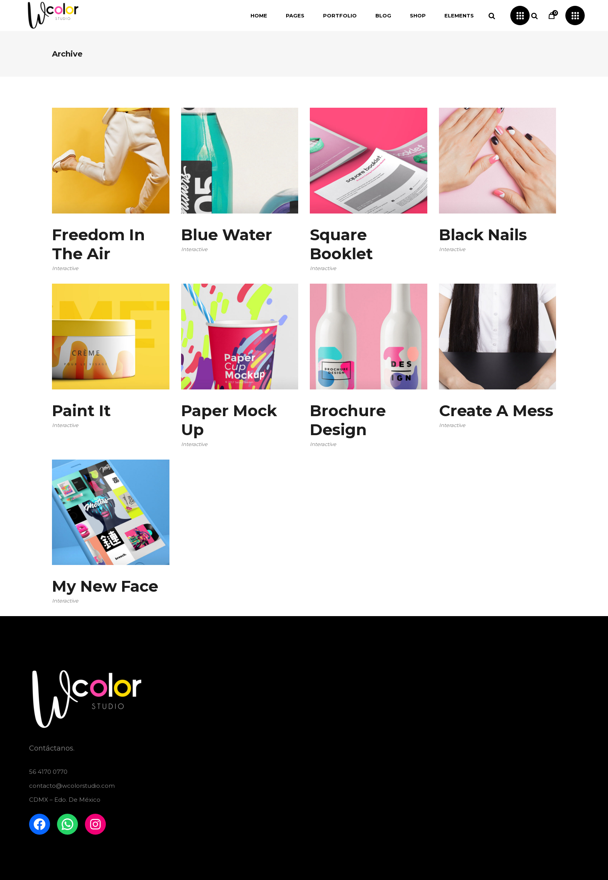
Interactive (65, 268)
